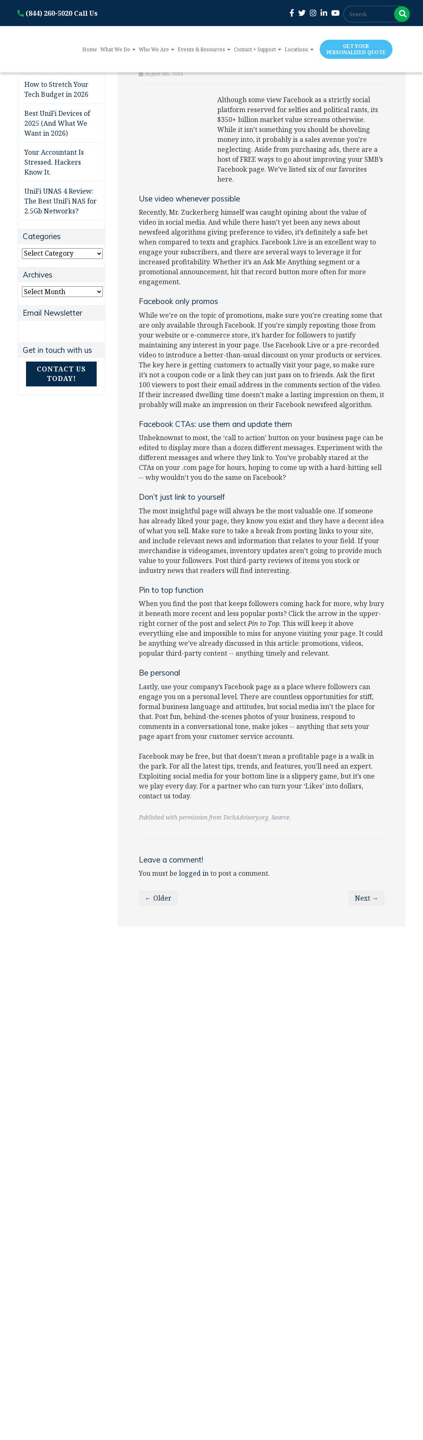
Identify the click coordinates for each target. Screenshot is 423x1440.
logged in (194, 873)
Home (89, 49)
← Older (158, 898)
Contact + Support (257, 49)
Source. (280, 817)
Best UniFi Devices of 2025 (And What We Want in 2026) (57, 123)
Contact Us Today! (61, 373)
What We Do (117, 49)
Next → (366, 898)
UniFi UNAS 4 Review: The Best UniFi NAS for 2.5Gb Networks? (60, 201)
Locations (299, 49)
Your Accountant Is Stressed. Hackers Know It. (54, 162)
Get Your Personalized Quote (356, 49)
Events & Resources (204, 49)
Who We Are (156, 49)
